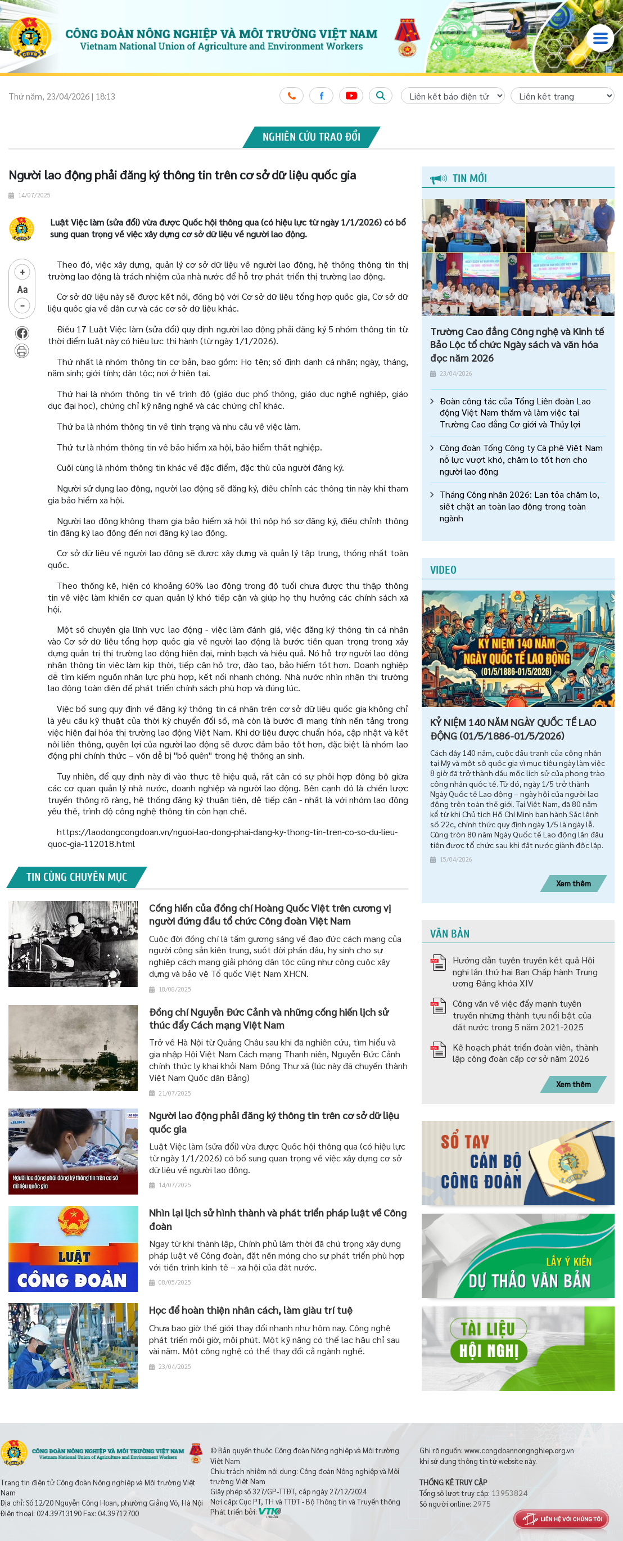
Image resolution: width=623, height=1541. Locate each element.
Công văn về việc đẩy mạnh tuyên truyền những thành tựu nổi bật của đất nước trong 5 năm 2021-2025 (522, 1015)
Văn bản (449, 933)
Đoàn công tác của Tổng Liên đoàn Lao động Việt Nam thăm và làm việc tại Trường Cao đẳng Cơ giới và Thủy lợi (515, 412)
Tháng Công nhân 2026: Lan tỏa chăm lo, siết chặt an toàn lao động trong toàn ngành (519, 506)
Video (443, 570)
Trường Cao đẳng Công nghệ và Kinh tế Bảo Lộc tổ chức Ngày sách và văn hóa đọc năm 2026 (517, 344)
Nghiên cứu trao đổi (311, 136)
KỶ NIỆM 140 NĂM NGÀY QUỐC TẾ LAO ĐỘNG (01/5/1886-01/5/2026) (513, 728)
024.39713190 (59, 1513)
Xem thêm (573, 883)
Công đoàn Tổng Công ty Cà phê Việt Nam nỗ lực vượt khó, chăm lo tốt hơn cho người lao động (521, 459)
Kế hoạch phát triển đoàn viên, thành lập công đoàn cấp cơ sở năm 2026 (525, 1053)
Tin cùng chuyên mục (76, 877)
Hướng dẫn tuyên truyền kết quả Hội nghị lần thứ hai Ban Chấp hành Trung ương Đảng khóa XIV (525, 971)
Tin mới (458, 178)
